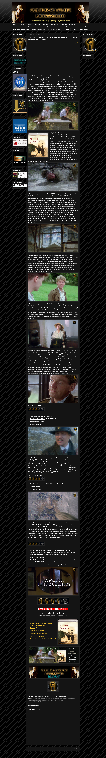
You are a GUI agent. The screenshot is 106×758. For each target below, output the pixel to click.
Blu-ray (30, 24)
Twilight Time (60, 700)
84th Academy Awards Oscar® (78, 27)
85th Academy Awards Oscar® (59, 27)
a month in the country (39, 698)
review (55, 700)
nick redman (50, 700)
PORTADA (22, 24)
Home (14, 24)
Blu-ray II (37, 24)
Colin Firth (50, 698)
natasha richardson (42, 700)
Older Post (75, 749)
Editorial (74, 29)
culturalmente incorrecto (61, 698)
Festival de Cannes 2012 (54, 29)
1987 (32, 698)
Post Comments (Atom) (56, 753)
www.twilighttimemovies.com (54, 616)
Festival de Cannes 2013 (38, 29)
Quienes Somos (84, 29)
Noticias (45, 24)
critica (54, 698)
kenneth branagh (34, 700)
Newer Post (31, 749)
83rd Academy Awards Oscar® (21, 29)
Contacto (66, 29)
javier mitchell (71, 698)
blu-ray (45, 698)
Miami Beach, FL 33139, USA (38, 701)
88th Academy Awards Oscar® (69, 24)
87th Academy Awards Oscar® (21, 27)
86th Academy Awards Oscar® (40, 27)
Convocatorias (54, 24)
